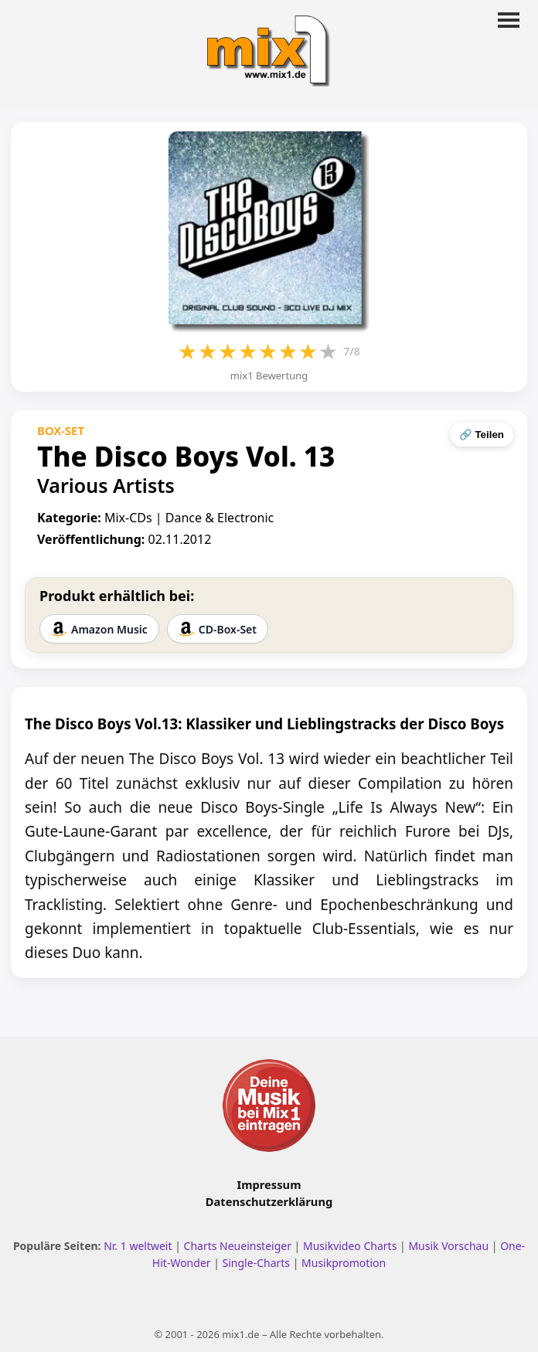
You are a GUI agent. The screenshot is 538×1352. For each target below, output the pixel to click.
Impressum (269, 1184)
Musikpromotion (343, 1262)
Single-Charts (256, 1262)
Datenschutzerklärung (269, 1201)
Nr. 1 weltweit (138, 1245)
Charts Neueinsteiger (237, 1245)
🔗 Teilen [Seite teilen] (481, 434)
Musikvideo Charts (350, 1245)
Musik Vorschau (448, 1245)
